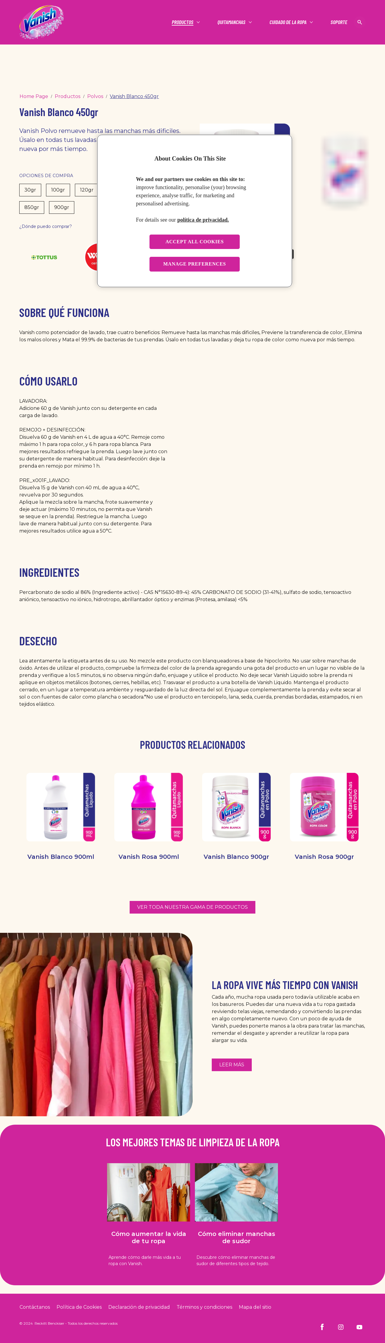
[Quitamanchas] (231, 22)
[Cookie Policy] (79, 1307)
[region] (194, 210)
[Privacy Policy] (139, 1307)
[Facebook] (322, 1327)
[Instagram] (340, 1327)
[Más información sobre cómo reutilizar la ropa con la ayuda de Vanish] (232, 1065)
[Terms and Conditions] (204, 1307)
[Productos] (182, 22)
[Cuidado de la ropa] (288, 22)
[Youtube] (359, 1327)
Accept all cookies (194, 241)
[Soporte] (339, 22)
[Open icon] (360, 22)
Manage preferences (194, 263)
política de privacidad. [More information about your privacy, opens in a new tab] (203, 220)
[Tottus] (44, 257)
